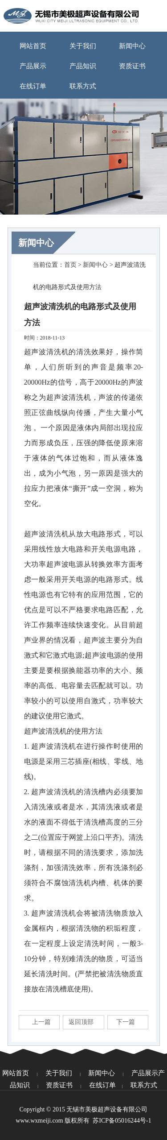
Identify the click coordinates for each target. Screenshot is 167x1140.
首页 (70, 264)
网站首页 (33, 46)
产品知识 (82, 66)
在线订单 (33, 86)
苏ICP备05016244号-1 (122, 1120)
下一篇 (125, 1022)
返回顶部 (81, 1022)
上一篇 (41, 1022)
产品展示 (33, 66)
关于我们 (82, 46)
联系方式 (82, 86)
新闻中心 (132, 46)
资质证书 (132, 66)
